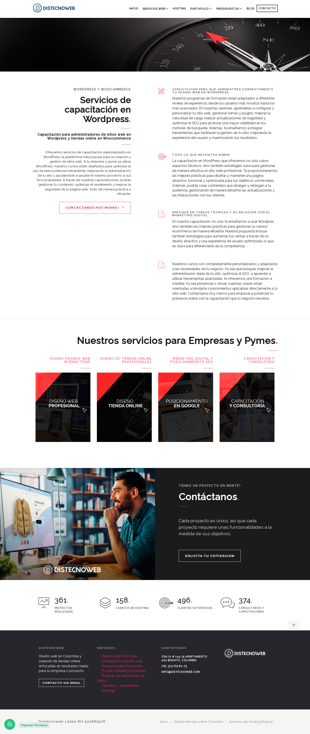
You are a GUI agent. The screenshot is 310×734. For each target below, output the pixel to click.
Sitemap (108, 691)
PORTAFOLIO (199, 8)
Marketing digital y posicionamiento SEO (191, 360)
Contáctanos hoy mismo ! (95, 208)
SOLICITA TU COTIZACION (209, 556)
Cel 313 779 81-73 (174, 666)
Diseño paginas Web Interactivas (70, 360)
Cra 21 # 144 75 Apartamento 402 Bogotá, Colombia (184, 658)
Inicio (133, 8)
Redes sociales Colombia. (122, 666)
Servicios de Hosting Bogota (251, 722)
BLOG (250, 8)
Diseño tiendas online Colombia (198, 722)
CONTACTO (267, 8)
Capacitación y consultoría (259, 360)
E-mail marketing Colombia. (124, 671)
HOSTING (179, 8)
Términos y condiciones (120, 686)
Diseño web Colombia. (119, 656)
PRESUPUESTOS (227, 8)
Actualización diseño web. (122, 661)
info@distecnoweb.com (180, 671)
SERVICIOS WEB (154, 8)
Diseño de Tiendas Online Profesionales (126, 360)
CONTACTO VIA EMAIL (61, 682)
